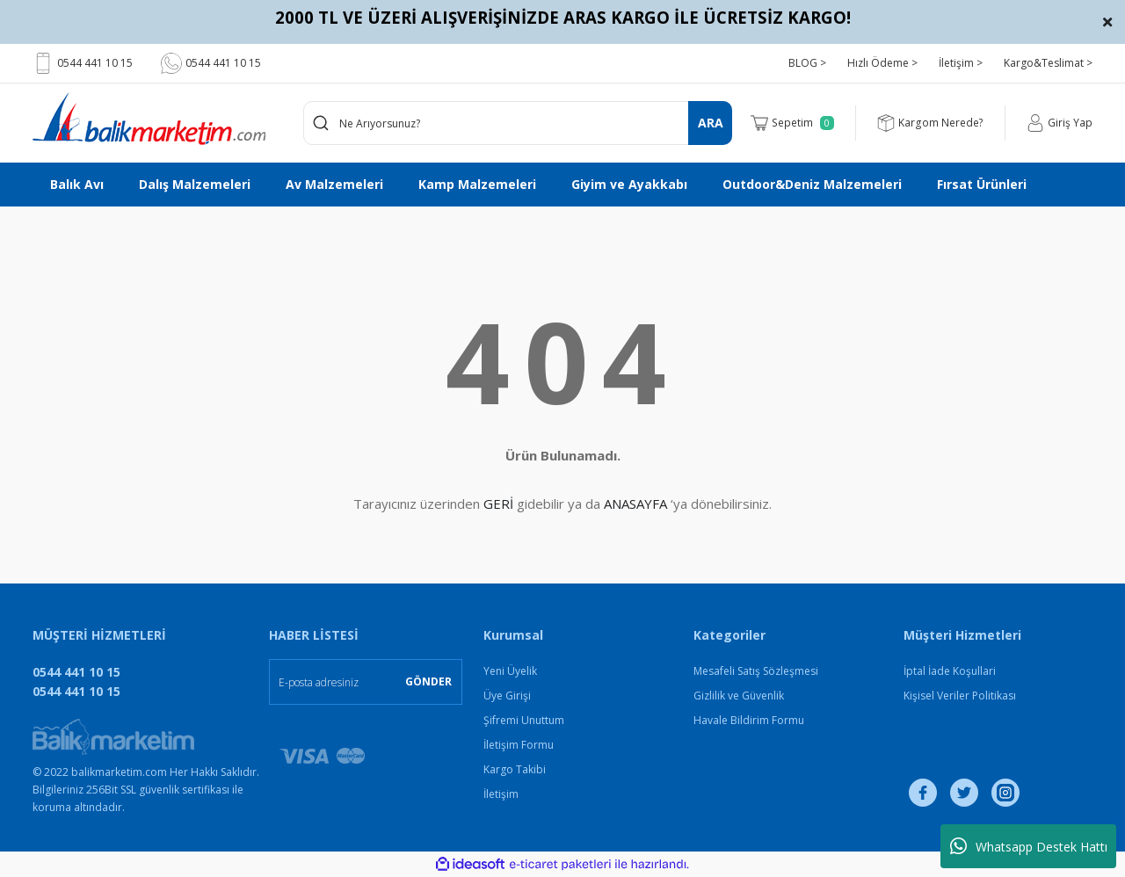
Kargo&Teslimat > (1048, 62)
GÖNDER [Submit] (428, 681)
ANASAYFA (635, 503)
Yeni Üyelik (510, 670)
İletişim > (961, 62)
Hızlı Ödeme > (882, 62)
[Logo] (149, 118)
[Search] (518, 123)
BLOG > (807, 62)
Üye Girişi (507, 695)
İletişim (501, 793)
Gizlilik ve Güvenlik (738, 695)
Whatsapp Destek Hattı (1028, 846)
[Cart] (793, 123)
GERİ (498, 503)
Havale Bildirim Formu (748, 720)
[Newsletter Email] (365, 682)
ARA (710, 122)
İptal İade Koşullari (950, 670)
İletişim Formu (518, 744)
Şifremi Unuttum (523, 720)
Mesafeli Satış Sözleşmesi (755, 670)
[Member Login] (1059, 123)
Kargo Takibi (514, 769)
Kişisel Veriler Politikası (960, 695)
